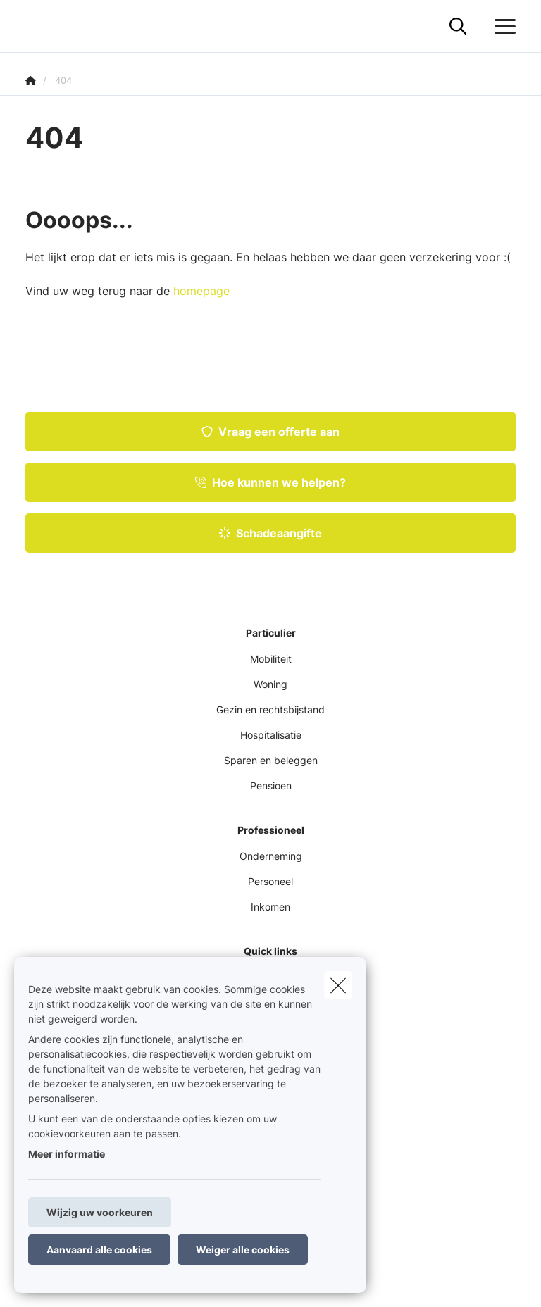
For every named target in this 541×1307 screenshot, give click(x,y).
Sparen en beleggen (271, 760)
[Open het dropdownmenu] (501, 26)
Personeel (270, 881)
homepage (201, 291)
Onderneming (271, 856)
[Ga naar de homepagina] (33, 26)
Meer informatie (66, 1154)
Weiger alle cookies (243, 1250)
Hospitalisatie (270, 735)
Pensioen (271, 786)
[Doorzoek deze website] (458, 26)
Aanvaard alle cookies (99, 1250)
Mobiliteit (271, 659)
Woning (270, 684)
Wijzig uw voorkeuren (99, 1212)
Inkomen (270, 907)
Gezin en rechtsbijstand (270, 709)
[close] (338, 985)
